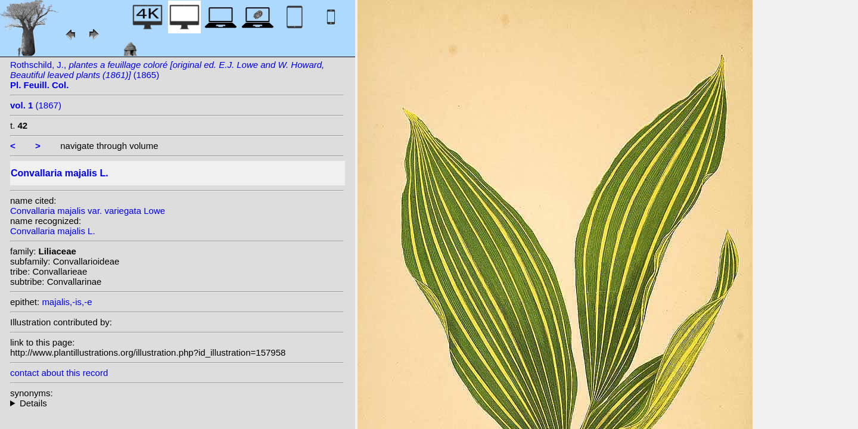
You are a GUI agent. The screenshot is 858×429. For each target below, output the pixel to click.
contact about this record (59, 373)
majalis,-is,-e (67, 302)
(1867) (35, 105)
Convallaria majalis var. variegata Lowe (87, 211)
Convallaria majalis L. (52, 231)
